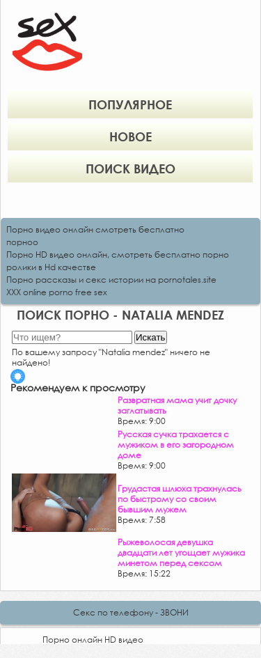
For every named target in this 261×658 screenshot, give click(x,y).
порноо (22, 242)
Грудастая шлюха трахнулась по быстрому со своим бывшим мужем (180, 499)
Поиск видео (130, 168)
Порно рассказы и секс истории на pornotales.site (111, 279)
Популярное (130, 104)
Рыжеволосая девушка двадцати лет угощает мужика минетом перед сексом (181, 552)
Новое (130, 136)
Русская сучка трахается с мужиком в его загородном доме (176, 444)
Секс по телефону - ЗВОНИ (131, 612)
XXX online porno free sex (56, 292)
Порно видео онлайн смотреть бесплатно (95, 229)
